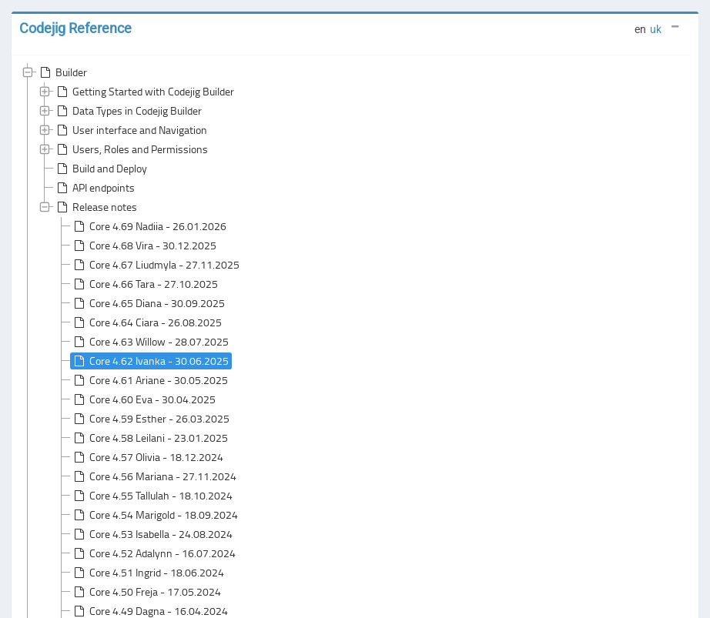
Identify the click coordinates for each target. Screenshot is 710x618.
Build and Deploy (100, 168)
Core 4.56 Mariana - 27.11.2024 (153, 476)
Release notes (95, 207)
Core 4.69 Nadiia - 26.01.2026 (148, 226)
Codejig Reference (75, 28)
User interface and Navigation (130, 130)
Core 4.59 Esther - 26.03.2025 (150, 418)
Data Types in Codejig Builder (128, 110)
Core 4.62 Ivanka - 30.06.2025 (150, 360)
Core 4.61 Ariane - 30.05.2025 (149, 380)
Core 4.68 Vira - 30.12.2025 (143, 245)
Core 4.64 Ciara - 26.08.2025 (146, 322)
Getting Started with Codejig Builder (144, 91)
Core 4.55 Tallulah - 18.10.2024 (152, 495)
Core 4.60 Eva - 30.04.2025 (143, 399)
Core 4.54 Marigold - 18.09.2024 (154, 514)
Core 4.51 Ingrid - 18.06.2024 (147, 572)
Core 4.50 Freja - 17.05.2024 (146, 591)
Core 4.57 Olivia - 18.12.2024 (147, 457)
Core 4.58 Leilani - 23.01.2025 (149, 437)
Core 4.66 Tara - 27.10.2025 (144, 284)
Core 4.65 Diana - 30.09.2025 (148, 303)
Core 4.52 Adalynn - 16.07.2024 (153, 553)
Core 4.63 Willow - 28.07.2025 (150, 341)
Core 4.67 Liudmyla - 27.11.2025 (155, 264)
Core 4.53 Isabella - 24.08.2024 (152, 534)
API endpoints (94, 187)
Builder (62, 72)
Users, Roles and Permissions (131, 149)
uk (655, 29)
